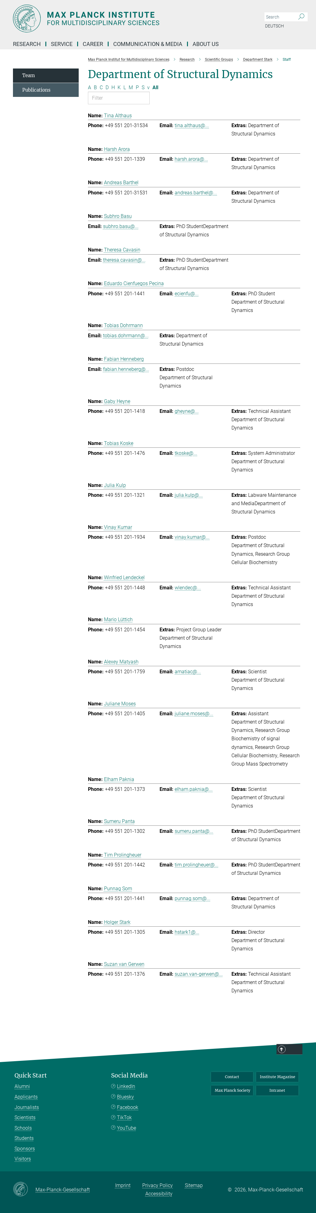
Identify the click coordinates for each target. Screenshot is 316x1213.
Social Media (129, 1075)
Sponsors (25, 1149)
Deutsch (274, 25)
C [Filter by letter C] (101, 87)
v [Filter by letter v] (148, 87)
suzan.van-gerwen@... (199, 974)
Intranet (277, 1090)
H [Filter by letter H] (113, 87)
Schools (23, 1128)
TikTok (124, 1117)
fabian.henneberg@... (126, 369)
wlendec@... (188, 588)
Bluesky (125, 1097)
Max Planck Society (232, 1090)
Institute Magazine (277, 1076)
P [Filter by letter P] (137, 87)
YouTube (126, 1128)
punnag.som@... (192, 898)
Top (307, 1198)
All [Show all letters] (155, 87)
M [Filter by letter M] (131, 87)
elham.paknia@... (194, 789)
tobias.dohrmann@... (126, 336)
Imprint (123, 1185)
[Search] (301, 17)
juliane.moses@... (194, 714)
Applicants (26, 1097)
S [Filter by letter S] (143, 87)
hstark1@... (187, 932)
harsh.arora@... (191, 159)
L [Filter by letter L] (124, 87)
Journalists (27, 1107)
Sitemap (194, 1185)
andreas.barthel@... (196, 193)
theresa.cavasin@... (124, 260)
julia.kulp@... (189, 495)
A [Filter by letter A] (89, 87)
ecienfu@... (187, 294)
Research (27, 44)
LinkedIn (126, 1086)
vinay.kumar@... (192, 537)
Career (93, 44)
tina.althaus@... (192, 125)
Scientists (25, 1117)
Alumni (22, 1086)
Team (28, 75)
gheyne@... (187, 411)
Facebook (127, 1107)
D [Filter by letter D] (107, 87)
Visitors (23, 1159)
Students (24, 1138)
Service (62, 44)
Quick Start (31, 1075)
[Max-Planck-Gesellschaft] (24, 1189)
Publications (36, 90)
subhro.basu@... (121, 226)
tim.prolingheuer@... (196, 865)
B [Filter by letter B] (95, 87)
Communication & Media (147, 44)
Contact (232, 1076)
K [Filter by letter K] (119, 87)
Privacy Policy (157, 1185)
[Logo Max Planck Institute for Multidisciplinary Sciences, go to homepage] (128, 18)
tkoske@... (186, 453)
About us (206, 44)
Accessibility (159, 1194)
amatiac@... (188, 672)
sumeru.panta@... (194, 831)
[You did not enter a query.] (279, 17)
